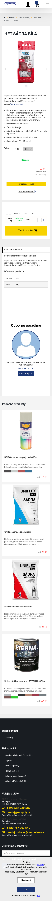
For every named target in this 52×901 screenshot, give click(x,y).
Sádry (16, 20)
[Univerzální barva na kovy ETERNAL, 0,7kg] (26, 655)
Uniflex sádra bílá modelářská (18, 606)
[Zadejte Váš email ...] (26, 853)
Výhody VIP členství (15, 781)
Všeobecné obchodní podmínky (19, 755)
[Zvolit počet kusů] (39, 220)
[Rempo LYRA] (12, 3)
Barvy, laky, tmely (24, 18)
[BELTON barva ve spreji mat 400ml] (26, 431)
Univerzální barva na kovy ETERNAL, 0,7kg (24, 681)
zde (38, 895)
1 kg (19, 149)
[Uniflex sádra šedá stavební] (26, 506)
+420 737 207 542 (16, 827)
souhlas (40, 865)
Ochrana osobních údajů (15, 776)
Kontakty (9, 737)
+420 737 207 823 (26, 368)
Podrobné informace (13, 249)
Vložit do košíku (27, 230)
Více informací (16, 104)
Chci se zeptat (26, 373)
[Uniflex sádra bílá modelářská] (26, 580)
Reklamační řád (12, 771)
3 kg (28, 149)
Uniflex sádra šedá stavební (17, 532)
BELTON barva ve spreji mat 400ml (20, 457)
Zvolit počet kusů (26, 184)
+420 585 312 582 (16, 808)
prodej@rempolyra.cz (18, 812)
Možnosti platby (12, 766)
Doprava (8, 760)
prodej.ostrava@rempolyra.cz (23, 832)
